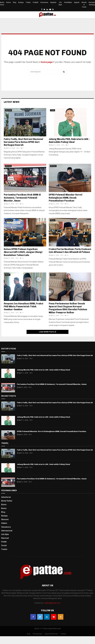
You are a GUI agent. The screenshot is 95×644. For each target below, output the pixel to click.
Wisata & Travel (84, 5)
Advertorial (9, 220)
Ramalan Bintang (92, 4)
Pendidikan (68, 2)
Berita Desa (2, 4)
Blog (14, 2)
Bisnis (8, 2)
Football (35, 2)
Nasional (8, 110)
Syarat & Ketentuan (51, 634)
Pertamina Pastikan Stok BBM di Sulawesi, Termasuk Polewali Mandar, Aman (22, 197)
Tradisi (28, 2)
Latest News (11, 102)
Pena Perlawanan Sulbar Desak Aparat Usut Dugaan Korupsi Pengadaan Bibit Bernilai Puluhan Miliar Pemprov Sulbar (68, 308)
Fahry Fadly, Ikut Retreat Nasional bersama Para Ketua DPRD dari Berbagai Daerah (23, 142)
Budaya (21, 2)
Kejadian (53, 2)
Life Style (60, 4)
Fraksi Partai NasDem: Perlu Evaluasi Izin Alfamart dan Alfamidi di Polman (70, 250)
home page (47, 62)
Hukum (53, 274)
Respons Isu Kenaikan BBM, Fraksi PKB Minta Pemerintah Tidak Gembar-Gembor (23, 306)
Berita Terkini (6, 501)
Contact (63, 634)
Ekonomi (8, 166)
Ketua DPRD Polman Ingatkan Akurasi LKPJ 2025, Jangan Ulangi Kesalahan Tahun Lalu (23, 252)
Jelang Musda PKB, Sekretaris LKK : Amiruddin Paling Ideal (69, 140)
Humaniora (44, 2)
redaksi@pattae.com (52, 603)
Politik (52, 110)
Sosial (4, 545)
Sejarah (76, 2)
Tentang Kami (37, 634)
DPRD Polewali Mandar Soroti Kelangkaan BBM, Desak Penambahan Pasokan (65, 197)
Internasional (6, 531)
